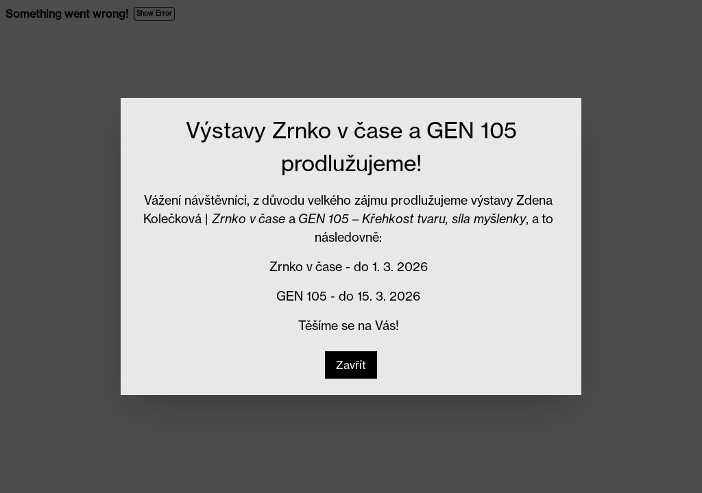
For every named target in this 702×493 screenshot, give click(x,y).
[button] (351, 365)
